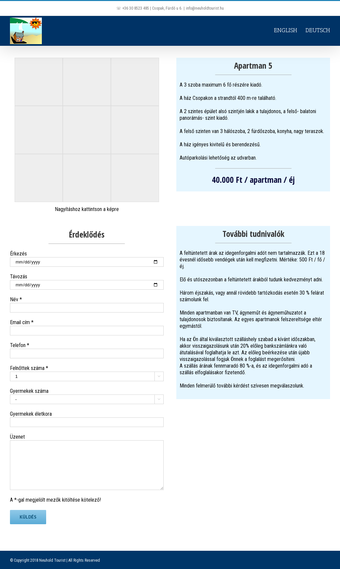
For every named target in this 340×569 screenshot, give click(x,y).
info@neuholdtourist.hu (205, 8)
